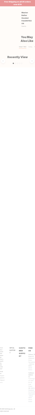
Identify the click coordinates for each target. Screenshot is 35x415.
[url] (2, 372)
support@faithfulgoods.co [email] (2, 379)
